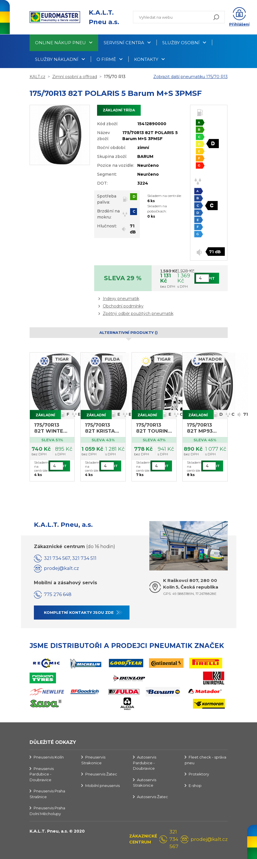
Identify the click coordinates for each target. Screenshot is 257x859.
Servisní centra (124, 42)
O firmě (106, 59)
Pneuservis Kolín (49, 757)
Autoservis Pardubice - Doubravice (144, 763)
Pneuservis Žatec (101, 774)
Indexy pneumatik (121, 298)
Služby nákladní (56, 59)
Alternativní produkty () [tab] (128, 332)
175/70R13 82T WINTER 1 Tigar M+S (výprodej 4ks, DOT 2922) (52, 428)
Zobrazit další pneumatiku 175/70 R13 (190, 76)
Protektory (199, 774)
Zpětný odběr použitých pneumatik (138, 313)
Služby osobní (181, 42)
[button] (239, 17)
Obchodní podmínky (123, 306)
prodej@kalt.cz (61, 568)
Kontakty (146, 59)
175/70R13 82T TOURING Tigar (154, 428)
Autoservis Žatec (152, 796)
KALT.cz (37, 76)
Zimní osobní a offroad (74, 76)
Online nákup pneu (60, 42)
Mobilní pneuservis (102, 785)
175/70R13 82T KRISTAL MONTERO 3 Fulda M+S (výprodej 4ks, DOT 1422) (101, 428)
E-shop (195, 785)
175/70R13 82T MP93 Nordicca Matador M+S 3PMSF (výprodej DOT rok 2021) (204, 428)
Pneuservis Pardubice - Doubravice (42, 774)
